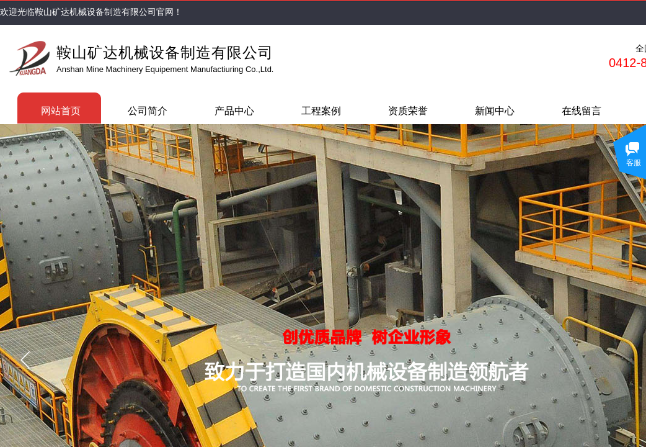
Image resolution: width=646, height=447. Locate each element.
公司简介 (147, 111)
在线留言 (581, 111)
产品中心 (234, 111)
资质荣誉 (408, 111)
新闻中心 (495, 111)
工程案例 (321, 111)
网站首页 (61, 111)
